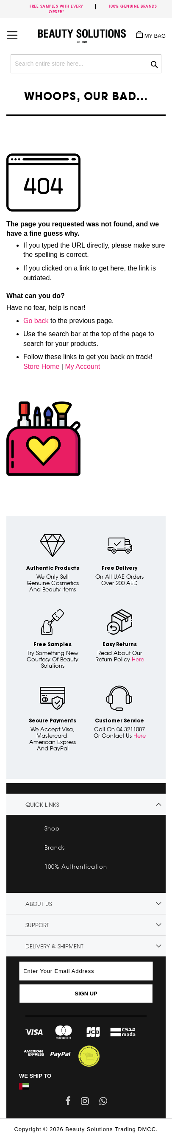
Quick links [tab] (42, 804)
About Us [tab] (38, 903)
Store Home (41, 366)
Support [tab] (37, 925)
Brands (54, 847)
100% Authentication (75, 866)
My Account (82, 366)
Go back (36, 320)
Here (138, 659)
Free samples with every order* (56, 9)
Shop (52, 828)
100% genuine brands (132, 6)
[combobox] (86, 63)
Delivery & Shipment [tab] (54, 946)
